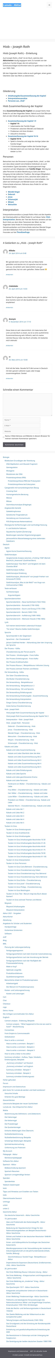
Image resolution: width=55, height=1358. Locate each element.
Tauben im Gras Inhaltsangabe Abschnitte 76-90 (26, 853)
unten (5, 1205)
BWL (4, 944)
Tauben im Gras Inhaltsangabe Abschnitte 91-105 (27, 856)
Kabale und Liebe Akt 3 (15, 816)
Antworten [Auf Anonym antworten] (9, 345)
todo (5, 1195)
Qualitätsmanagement (15, 977)
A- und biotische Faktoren (16, 528)
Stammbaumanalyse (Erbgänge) (18, 504)
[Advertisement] (27, 25)
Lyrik (6, 622)
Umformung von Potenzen (15, 1147)
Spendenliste (10, 1181)
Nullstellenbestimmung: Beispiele (18, 1137)
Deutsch (6, 544)
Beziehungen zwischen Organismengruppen (23, 535)
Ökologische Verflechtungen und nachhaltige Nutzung (26, 525)
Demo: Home (8, 1010)
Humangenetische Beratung (17, 494)
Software (8, 933)
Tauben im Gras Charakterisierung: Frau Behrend (27, 873)
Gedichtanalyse (11, 554)
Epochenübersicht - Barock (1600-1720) (21, 612)
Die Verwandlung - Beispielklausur (19, 682)
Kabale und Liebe (11, 746)
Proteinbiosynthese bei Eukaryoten (21, 484)
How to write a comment (14, 1040)
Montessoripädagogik (13, 1158)
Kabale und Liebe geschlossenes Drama (21, 777)
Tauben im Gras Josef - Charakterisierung (24, 883)
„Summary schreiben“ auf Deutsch (19, 1063)
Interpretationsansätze (17, 98)
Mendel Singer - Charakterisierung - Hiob (24, 733)
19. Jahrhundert (11, 1218)
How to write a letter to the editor (18, 1054)
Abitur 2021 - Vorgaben (12, 913)
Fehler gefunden (9, 1080)
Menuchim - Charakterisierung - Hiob (22, 736)
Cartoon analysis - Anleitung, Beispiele (19, 1020)
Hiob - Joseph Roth (12, 709)
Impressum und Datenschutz (14, 1086)
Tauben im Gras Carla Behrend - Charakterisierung (27, 867)
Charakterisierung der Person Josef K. (20, 652)
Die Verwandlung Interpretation (18, 699)
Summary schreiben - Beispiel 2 (18, 1073)
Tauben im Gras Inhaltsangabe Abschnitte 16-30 (26, 839)
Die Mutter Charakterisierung (17, 679)
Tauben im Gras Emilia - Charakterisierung (24, 880)
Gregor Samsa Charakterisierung (19, 702)
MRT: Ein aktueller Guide (38, 1351)
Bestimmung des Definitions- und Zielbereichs (23, 1114)
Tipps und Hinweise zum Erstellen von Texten (20, 1191)
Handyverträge (10, 927)
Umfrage (6, 1202)
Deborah (11, 194)
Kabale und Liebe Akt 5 (15, 823)
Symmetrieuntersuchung (14, 1144)
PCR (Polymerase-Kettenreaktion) (19, 521)
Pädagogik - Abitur (10, 1154)
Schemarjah (13, 199)
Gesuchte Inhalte (11, 1093)
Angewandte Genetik (13, 508)
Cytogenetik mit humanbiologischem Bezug (22, 488)
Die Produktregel (11, 1124)
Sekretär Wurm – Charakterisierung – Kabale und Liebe (29, 806)
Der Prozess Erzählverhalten (17, 662)
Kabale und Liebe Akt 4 (15, 819)
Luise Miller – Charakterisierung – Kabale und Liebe (28, 796)
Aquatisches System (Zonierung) (18, 531)
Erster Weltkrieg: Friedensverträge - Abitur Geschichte (27, 1296)
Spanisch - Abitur (9, 1164)
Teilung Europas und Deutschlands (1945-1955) (24, 1320)
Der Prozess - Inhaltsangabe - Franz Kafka (22, 655)
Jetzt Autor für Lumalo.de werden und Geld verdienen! (24, 1090)
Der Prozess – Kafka (12, 648)
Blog (4, 940)
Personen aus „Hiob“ (16, 101)
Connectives (9, 1030)
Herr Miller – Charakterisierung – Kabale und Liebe (27, 793)
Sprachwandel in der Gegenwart (18, 636)
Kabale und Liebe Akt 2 (15, 812)
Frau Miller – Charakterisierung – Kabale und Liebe (27, 790)
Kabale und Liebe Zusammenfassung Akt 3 (24, 760)
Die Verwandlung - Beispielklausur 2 (20, 685)
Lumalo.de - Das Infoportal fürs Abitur (18, 1107)
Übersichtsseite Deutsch (12, 1198)
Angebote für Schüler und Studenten (17, 923)
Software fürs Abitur (11, 1161)
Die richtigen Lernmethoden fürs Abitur (18, 1014)
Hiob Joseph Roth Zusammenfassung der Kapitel (25, 713)
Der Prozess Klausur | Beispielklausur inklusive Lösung (27, 665)
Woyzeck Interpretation (15, 910)
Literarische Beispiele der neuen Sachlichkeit (20, 1103)
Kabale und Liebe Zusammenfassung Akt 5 (24, 767)
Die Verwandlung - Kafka (14, 672)
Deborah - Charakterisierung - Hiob (21, 726)
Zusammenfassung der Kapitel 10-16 (23, 136)
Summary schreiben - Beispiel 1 (18, 1070)
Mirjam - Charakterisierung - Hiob (21, 740)
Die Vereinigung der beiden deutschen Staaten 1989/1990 (28, 1341)
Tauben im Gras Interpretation (18, 860)
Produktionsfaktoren (14, 973)
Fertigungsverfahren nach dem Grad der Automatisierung (28, 954)
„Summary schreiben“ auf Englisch (19, 1066)
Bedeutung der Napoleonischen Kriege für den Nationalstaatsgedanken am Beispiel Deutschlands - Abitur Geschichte (26, 1230)
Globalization (10, 1037)
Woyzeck (8, 903)
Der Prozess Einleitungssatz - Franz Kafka (22, 658)
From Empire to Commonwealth (17, 1033)
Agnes (7, 548)
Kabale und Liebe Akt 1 (15, 809)
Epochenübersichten (13, 598)
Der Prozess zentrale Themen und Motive (22, 669)
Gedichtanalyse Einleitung (16, 573)
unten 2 (6, 1208)
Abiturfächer (8, 916)
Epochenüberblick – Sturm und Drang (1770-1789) (25, 609)
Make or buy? (11, 966)
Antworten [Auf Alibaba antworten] (9, 275)
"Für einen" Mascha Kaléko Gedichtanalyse (23, 629)
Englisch (6, 1017)
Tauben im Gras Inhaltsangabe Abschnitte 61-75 (26, 850)
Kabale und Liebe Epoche (16, 773)
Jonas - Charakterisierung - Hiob (20, 729)
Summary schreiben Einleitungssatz (20, 1076)
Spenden (6, 1178)
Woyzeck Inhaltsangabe (15, 906)
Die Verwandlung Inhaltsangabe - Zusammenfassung (27, 696)
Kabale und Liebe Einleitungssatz (19, 770)
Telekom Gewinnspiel (11, 1185)
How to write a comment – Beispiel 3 (20, 1050)
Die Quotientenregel (12, 1127)
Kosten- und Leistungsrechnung (17, 990)
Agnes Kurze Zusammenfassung (18, 551)
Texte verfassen (11, 588)
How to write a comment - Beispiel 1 (20, 1043)
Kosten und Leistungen (15, 993)
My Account (7, 1151)
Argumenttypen (14, 595)
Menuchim (12, 204)
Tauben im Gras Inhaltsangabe (18, 836)
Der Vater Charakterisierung (17, 675)
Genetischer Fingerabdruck (16, 515)
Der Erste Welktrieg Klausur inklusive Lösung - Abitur (26, 1272)
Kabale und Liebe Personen (17, 780)
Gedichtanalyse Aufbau (15, 570)
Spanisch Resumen (12, 1171)
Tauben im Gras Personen (16, 863)
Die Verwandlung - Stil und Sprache (20, 689)
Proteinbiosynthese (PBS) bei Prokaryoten (24, 481)
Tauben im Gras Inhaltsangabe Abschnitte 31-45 (26, 843)
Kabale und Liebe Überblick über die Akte (24, 753)
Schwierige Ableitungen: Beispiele (18, 1141)
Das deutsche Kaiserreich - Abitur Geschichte (22, 1215)
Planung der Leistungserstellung (17, 947)
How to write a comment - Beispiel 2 (20, 1047)
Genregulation (12, 467)
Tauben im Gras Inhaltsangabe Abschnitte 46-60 (26, 846)
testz (5, 1188)
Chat (5, 1000)
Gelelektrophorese (13, 511)
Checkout (6, 1004)
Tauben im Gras (11, 826)
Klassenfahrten (9, 1100)
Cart (4, 997)
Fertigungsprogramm (14, 950)
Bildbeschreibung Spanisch (15, 1168)
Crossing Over (11, 491)
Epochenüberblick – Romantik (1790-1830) (22, 605)
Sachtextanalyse (12, 592)
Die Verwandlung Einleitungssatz (19, 692)
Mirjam (11, 202)
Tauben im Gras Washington (19, 890)
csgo (5, 1007)
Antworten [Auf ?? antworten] (9, 378)
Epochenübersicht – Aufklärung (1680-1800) (23, 615)
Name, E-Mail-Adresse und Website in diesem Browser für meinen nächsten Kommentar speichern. (27, 437)
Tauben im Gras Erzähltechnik (17, 833)
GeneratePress (37, 1355)
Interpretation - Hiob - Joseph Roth (19, 719)
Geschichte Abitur (10, 1212)
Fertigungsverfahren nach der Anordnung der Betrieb (27, 957)
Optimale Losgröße (13, 970)
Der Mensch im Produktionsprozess (20, 987)
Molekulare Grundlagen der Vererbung (20, 460)
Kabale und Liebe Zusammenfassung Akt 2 (24, 757)
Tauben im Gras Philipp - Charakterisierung (24, 887)
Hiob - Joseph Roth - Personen (18, 723)
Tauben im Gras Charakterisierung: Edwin (24, 870)
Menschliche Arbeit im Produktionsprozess (21, 980)
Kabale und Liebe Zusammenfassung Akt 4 (24, 763)
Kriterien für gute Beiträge (15, 1097)
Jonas (10, 197)
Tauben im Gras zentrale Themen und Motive (23, 900)
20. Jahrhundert (11, 1268)
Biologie (6, 457)
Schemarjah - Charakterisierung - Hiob (23, 743)
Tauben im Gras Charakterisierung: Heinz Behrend (27, 877)
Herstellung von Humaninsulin (18, 518)
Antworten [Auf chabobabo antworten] (9, 307)
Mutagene (10, 471)
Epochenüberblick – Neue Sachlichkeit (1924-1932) (25, 602)
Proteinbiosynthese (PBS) (16, 477)
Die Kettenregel (11, 1120)
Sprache (8, 632)
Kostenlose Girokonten (13, 930)
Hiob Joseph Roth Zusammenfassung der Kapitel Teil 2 (27, 716)
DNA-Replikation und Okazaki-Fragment (21, 464)
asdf (4, 937)
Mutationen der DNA (14, 474)
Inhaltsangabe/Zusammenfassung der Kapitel (27, 96)
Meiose (9, 498)
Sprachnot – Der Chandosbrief (18, 639)
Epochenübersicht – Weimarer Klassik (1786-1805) (25, 619)
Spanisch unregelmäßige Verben (17, 1174)
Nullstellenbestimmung (14, 1134)
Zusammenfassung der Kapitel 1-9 (22, 121)
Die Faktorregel (11, 1117)
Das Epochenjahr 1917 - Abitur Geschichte (22, 1287)
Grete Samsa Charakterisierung (18, 706)
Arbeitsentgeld (12, 983)
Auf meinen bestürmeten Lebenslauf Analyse (23, 625)
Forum (5, 1083)
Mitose (9, 501)
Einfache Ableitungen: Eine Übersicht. (19, 1130)
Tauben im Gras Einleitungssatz (18, 829)
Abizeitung (7, 920)
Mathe (5, 1110)
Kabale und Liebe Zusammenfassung (20, 750)
